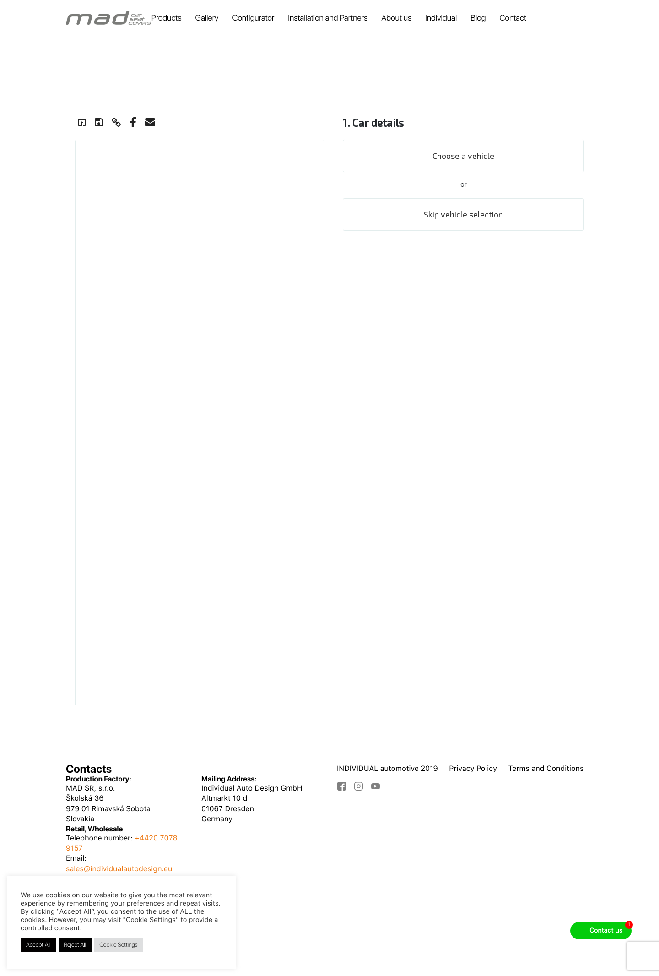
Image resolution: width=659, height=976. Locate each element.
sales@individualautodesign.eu (119, 868)
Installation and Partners (327, 18)
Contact (512, 18)
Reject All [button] (75, 945)
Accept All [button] (38, 945)
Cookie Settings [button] (118, 945)
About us (396, 18)
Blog (478, 18)
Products (166, 18)
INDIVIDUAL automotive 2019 (387, 768)
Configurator (253, 18)
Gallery (207, 18)
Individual (441, 18)
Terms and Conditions (545, 768)
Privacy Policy (473, 768)
